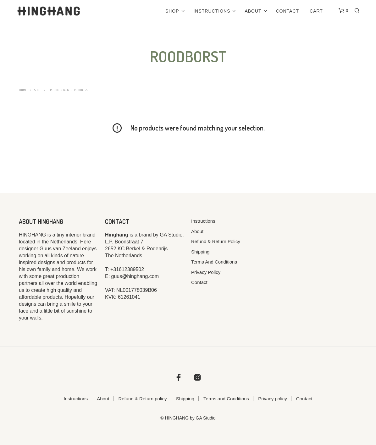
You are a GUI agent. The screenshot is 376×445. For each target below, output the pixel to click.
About (253, 11)
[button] (343, 11)
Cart (316, 11)
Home (23, 90)
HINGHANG (177, 418)
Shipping (200, 251)
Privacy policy (205, 272)
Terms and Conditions (214, 261)
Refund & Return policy (215, 241)
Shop (172, 11)
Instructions (211, 11)
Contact (287, 11)
